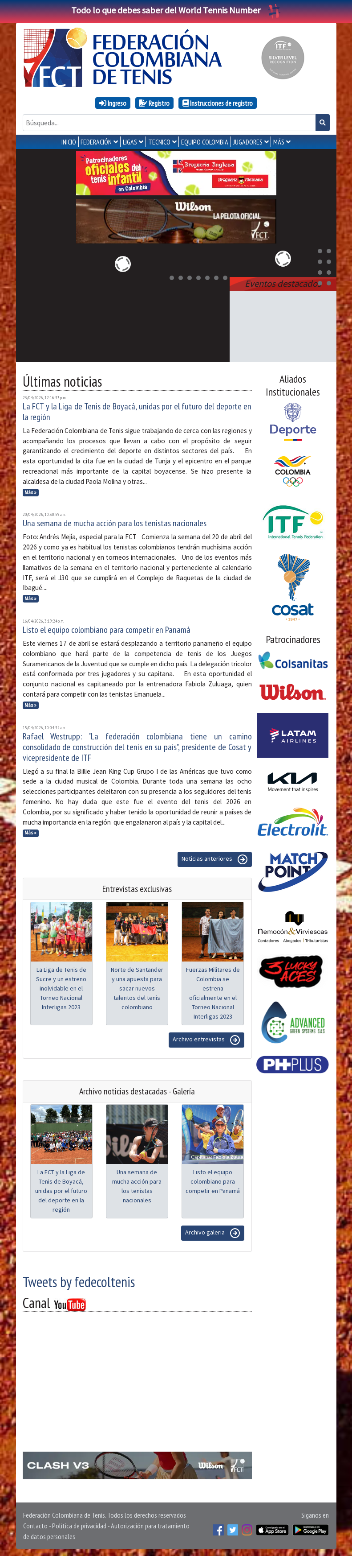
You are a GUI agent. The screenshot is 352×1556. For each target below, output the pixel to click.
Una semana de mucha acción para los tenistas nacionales (114, 523)
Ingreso (112, 103)
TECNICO (159, 141)
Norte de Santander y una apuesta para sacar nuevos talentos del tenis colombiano (137, 988)
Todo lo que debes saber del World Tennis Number (176, 10)
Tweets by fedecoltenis (79, 1281)
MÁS (278, 141)
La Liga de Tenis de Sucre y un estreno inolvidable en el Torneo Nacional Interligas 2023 (61, 988)
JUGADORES (248, 141)
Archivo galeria (212, 1233)
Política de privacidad (79, 1525)
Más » (30, 492)
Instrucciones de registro (217, 103)
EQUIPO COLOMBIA (204, 141)
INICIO (68, 141)
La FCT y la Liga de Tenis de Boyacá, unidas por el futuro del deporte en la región (137, 411)
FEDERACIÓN (96, 141)
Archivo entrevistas (206, 1040)
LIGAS (130, 141)
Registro (154, 103)
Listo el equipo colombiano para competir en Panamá (106, 630)
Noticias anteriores (215, 859)
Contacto (35, 1525)
